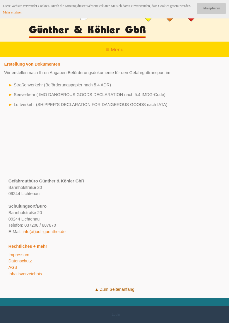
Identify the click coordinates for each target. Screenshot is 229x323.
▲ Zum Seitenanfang (114, 289)
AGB (12, 267)
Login (116, 314)
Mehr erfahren (12, 12)
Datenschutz (20, 261)
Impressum (18, 254)
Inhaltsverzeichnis (25, 273)
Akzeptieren (211, 8)
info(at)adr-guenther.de (44, 231)
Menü (117, 49)
